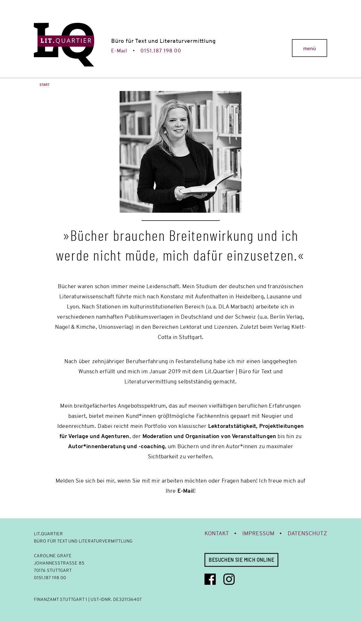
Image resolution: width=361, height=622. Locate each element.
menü (309, 48)
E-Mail (119, 51)
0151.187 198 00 (160, 51)
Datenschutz (307, 533)
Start (44, 85)
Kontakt (216, 533)
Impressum (258, 533)
